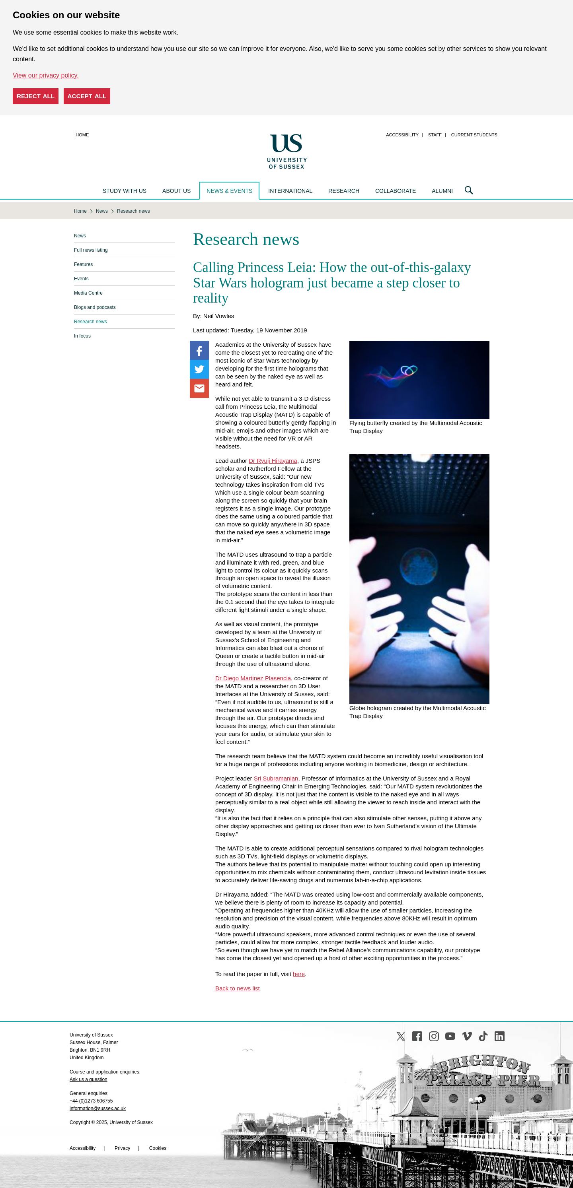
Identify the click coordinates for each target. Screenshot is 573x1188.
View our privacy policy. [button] (46, 75)
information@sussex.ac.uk (98, 1108)
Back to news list (237, 988)
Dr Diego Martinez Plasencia (253, 678)
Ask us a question (88, 1079)
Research (343, 191)
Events (81, 278)
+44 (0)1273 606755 (91, 1101)
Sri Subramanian (276, 778)
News (80, 236)
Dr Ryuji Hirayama (273, 460)
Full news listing (91, 250)
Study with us (124, 191)
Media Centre (88, 293)
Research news (90, 321)
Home (82, 134)
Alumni (442, 191)
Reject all (36, 96)
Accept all (87, 96)
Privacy (122, 1148)
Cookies (157, 1148)
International (290, 191)
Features (83, 264)
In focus (82, 336)
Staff (435, 134)
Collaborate (395, 191)
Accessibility (402, 134)
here (299, 974)
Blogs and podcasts (95, 307)
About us (176, 191)
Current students (474, 134)
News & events (229, 191)
